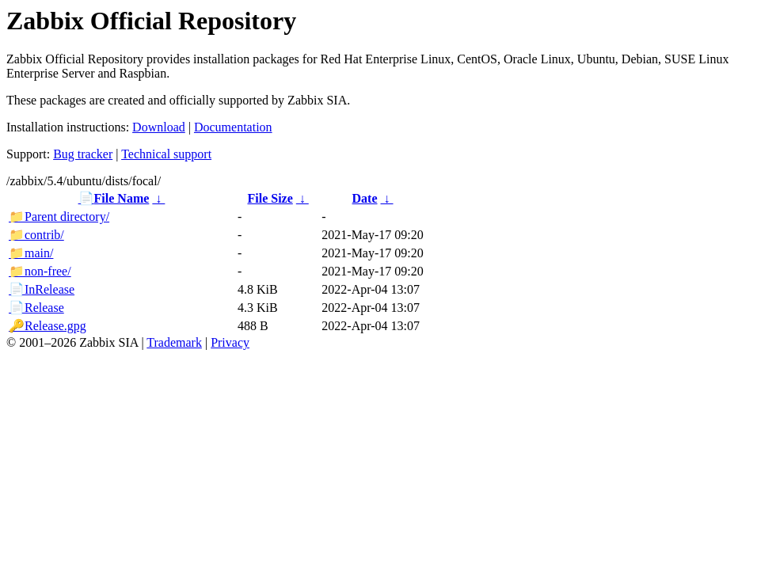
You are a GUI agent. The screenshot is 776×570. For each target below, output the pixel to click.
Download (158, 127)
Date (365, 198)
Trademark (174, 342)
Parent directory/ (59, 216)
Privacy (230, 342)
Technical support (166, 154)
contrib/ (36, 234)
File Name (114, 198)
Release (36, 307)
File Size (269, 198)
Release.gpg (47, 325)
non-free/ (40, 271)
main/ (31, 253)
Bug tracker (82, 154)
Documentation (233, 127)
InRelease (41, 289)
